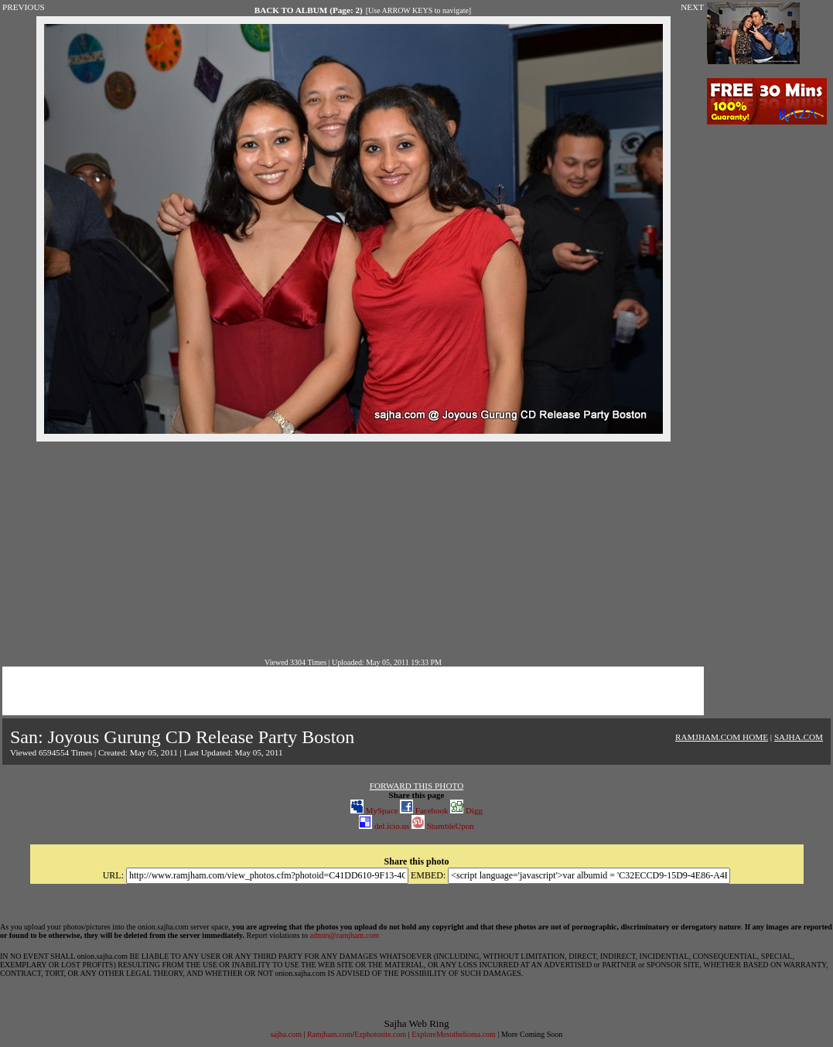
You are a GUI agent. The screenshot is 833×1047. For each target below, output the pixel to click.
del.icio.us (384, 825)
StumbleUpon (442, 825)
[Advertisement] (353, 550)
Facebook (424, 810)
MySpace (374, 810)
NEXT (692, 7)
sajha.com (286, 1034)
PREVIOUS (23, 7)
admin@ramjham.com (344, 935)
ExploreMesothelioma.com (453, 1034)
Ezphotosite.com (380, 1034)
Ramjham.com (330, 1034)
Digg (466, 810)
